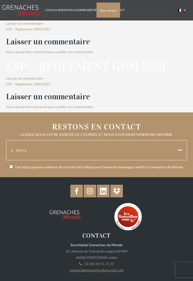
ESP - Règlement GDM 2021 (28, 29)
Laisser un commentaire (24, 23)
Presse (86, 10)
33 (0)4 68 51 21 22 (98, 264)
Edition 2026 (71, 10)
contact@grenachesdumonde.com (97, 270)
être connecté (36, 52)
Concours (53, 10)
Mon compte (108, 10)
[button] (182, 10)
